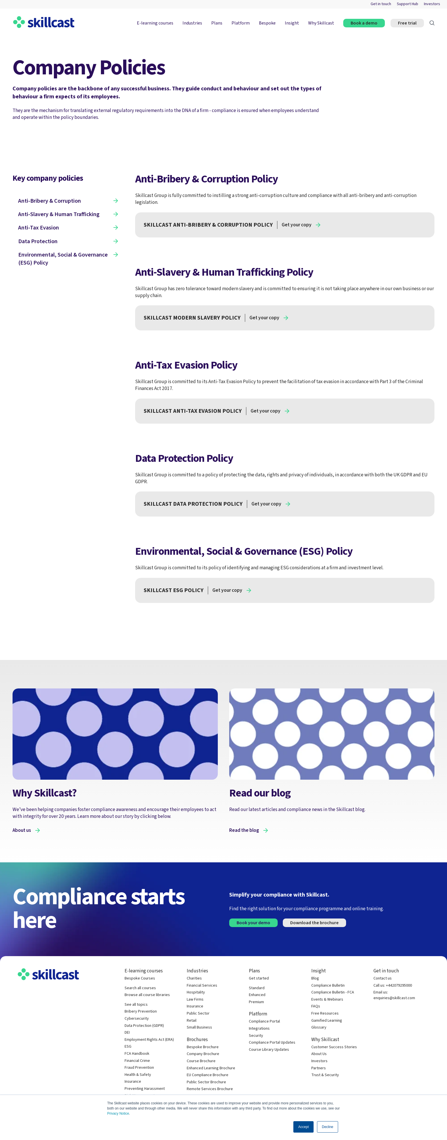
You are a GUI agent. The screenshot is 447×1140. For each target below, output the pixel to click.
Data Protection (38, 241)
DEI (127, 1032)
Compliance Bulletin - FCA (332, 992)
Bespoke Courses (140, 978)
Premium (256, 1002)
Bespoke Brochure (203, 1047)
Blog (315, 978)
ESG (128, 1046)
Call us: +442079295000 (392, 985)
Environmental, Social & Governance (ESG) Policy (63, 259)
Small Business (199, 1027)
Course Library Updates (269, 1049)
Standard (257, 988)
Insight (292, 23)
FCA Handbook (137, 1053)
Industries (192, 23)
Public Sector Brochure (206, 1082)
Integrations (259, 1028)
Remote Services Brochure (210, 1089)
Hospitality (196, 992)
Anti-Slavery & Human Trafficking (58, 214)
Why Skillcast (321, 23)
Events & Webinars (327, 999)
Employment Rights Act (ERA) (149, 1040)
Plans (216, 23)
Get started (259, 978)
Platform (240, 23)
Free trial (407, 23)
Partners (318, 1068)
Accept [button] (303, 1127)
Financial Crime (137, 1061)
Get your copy (297, 225)
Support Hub (407, 4)
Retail (191, 1020)
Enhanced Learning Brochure (211, 1068)
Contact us (382, 978)
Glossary (318, 1027)
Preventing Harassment (145, 1089)
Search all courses (140, 988)
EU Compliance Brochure (207, 1075)
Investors (432, 4)
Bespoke (267, 23)
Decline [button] (327, 1127)
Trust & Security (325, 1075)
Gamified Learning (326, 1020)
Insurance (133, 1081)
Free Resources (325, 1013)
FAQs (315, 1006)
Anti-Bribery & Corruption (49, 201)
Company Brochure (203, 1054)
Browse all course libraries (147, 995)
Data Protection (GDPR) (144, 1026)
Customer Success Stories (334, 1047)
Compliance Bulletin (328, 985)
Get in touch (381, 4)
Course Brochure (201, 1061)
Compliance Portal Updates (272, 1042)
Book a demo (364, 23)
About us (22, 830)
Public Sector (198, 1013)
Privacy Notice (118, 1113)
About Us (319, 1054)
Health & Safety (138, 1075)
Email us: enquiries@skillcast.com (394, 995)
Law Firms (195, 999)
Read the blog (244, 830)
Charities (194, 978)
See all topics (136, 1004)
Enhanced (257, 995)
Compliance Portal (264, 1021)
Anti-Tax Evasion (38, 228)
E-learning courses (155, 23)
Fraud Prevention (139, 1067)
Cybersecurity (137, 1018)
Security (256, 1036)
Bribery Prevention (141, 1011)
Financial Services (202, 985)
